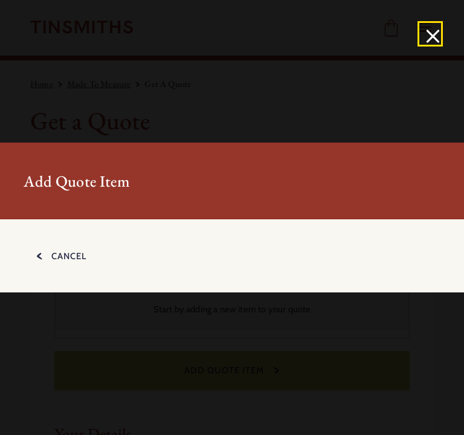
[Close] (430, 34)
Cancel (68, 256)
